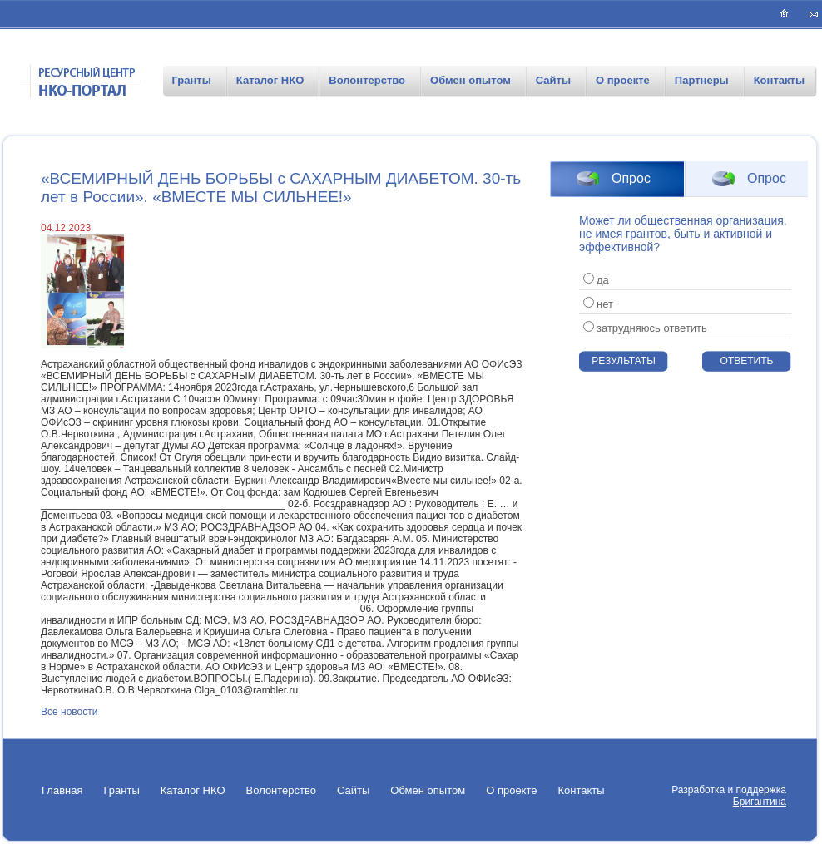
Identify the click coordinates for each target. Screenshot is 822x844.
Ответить (747, 361)
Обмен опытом (470, 80)
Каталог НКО (270, 80)
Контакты (779, 80)
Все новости (69, 712)
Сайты (553, 80)
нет (598, 304)
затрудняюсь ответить (645, 328)
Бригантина (759, 801)
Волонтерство (367, 80)
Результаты (624, 361)
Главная (62, 790)
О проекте (623, 80)
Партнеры (702, 80)
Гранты (190, 80)
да (596, 280)
